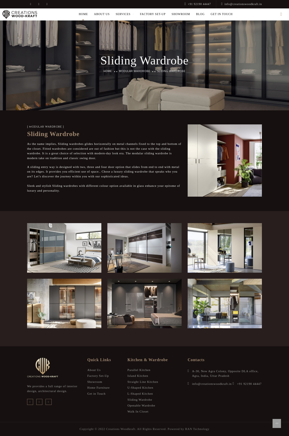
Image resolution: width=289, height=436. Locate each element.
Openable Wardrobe (141, 405)
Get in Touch (222, 14)
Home (83, 14)
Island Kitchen (137, 375)
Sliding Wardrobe (139, 399)
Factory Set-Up (153, 14)
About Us (102, 14)
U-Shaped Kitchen (140, 387)
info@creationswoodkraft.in (241, 4)
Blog (200, 14)
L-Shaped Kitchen (140, 393)
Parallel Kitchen (139, 370)
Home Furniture (98, 387)
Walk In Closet (138, 411)
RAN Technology (197, 429)
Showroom (181, 14)
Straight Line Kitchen (142, 381)
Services (123, 14)
